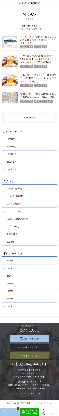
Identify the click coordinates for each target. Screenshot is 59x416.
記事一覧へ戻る (30, 117)
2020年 (10, 306)
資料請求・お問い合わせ (30, 347)
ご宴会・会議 (13, 188)
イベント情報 (13, 196)
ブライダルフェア (31, 338)
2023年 (10, 283)
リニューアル (13, 211)
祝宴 (9, 242)
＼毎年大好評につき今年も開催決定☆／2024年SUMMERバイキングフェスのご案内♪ (38, 78)
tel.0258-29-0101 (29, 364)
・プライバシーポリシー (29, 393)
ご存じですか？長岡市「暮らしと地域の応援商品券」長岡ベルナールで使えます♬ (38, 40)
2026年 (10, 261)
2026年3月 (11, 154)
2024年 (10, 276)
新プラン (11, 226)
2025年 (10, 268)
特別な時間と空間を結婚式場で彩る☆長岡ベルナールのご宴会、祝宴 (38, 95)
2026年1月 (11, 169)
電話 (43, 414)
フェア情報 (12, 204)
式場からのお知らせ (16, 219)
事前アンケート (30, 355)
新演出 (10, 234)
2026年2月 (11, 162)
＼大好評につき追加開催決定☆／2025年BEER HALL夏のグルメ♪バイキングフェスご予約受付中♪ (38, 59)
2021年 (10, 298)
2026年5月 (11, 139)
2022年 (10, 291)
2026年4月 (11, 147)
